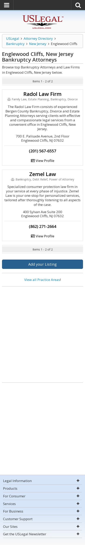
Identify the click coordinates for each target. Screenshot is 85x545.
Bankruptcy (15, 43)
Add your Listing (42, 264)
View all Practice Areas (42, 279)
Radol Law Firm (42, 93)
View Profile (43, 160)
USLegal (12, 38)
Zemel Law (42, 174)
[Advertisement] (42, 332)
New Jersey (37, 43)
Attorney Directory (38, 38)
